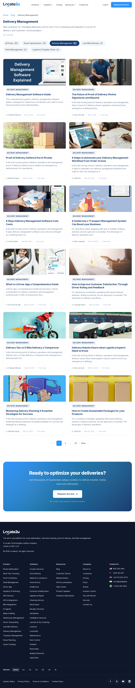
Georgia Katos (79, 305)
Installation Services (38, 618)
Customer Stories (63, 573)
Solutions (48, 5)
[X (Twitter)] (116, 681)
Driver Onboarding (10, 622)
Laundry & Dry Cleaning (39, 622)
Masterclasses (62, 578)
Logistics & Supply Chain (45, 49)
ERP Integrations (9, 604)
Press (85, 582)
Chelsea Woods (14, 115)
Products (36, 5)
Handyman (34, 613)
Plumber (33, 644)
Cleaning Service (37, 600)
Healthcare (34, 587)
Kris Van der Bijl (14, 305)
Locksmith (34, 631)
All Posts (11, 43)
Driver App (7, 587)
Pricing (59, 5)
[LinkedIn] (129, 681)
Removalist (34, 649)
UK (49, 670)
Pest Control (35, 640)
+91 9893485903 (120, 582)
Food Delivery (35, 573)
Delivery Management (64, 43)
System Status (9, 681)
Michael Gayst (13, 178)
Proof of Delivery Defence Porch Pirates (29, 157)
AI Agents (7, 609)
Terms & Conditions (41, 681)
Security (86, 600)
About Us (86, 569)
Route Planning (9, 640)
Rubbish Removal (37, 653)
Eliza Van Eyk (79, 115)
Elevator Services (37, 609)
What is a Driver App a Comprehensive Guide (32, 284)
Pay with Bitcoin (89, 596)
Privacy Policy (23, 681)
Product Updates (63, 591)
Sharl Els (77, 178)
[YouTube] (123, 681)
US (30, 670)
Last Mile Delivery (93, 43)
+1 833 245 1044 (120, 586)
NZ (43, 670)
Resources (70, 5)
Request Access (121, 5)
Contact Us (83, 5)
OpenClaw (34, 658)
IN (55, 670)
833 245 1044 (118, 569)
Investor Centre (89, 591)
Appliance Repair (37, 596)
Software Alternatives (65, 596)
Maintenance (35, 635)
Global (15, 670)
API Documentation (64, 582)
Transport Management (13, 635)
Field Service (35, 582)
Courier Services (37, 569)
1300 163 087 (118, 573)
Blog (13, 15)
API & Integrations (10, 600)
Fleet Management (16, 49)
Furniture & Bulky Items (39, 591)
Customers (87, 573)
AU (23, 670)
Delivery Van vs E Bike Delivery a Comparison (32, 347)
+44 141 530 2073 (120, 577)
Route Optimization (35, 43)
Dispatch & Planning (11, 591)
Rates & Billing (9, 613)
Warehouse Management (13, 618)
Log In (105, 5)
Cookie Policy (57, 681)
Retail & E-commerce (38, 578)
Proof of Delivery (10, 578)
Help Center (61, 587)
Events (85, 587)
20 (75, 443)
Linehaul (33, 627)
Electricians (34, 604)
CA (36, 670)
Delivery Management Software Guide (28, 94)
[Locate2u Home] (11, 5)
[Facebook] (110, 681)
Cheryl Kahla (13, 241)
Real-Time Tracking (11, 573)
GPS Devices (8, 596)
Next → (84, 443)
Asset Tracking (9, 644)
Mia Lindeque (79, 241)
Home (5, 15)
